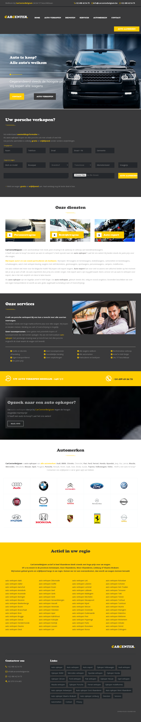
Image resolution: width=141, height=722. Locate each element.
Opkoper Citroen (58, 679)
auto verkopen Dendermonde (17, 623)
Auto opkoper (57, 667)
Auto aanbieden (127, 29)
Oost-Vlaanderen (68, 568)
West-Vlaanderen (84, 568)
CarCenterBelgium (24, 3)
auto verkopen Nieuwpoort (83, 600)
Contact (116, 18)
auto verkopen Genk (47, 593)
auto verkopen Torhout (115, 600)
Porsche (48, 466)
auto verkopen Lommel (81, 587)
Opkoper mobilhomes (114, 684)
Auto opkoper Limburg (89, 696)
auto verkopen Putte (80, 623)
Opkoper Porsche (76, 684)
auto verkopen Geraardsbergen (51, 600)
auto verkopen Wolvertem (116, 619)
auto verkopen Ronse (81, 629)
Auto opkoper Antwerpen (61, 690)
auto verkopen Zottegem (116, 629)
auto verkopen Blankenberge (17, 603)
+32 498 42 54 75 (82, 3)
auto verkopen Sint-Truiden (117, 587)
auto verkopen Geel (47, 590)
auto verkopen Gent (47, 597)
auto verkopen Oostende (82, 610)
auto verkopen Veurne (115, 606)
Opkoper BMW (57, 673)
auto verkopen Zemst (114, 626)
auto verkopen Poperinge (82, 619)
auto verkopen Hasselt (48, 603)
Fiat (85, 463)
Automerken (100, 18)
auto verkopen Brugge (14, 616)
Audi (59, 463)
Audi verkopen (124, 667)
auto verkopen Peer (80, 616)
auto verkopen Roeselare (82, 626)
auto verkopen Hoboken (49, 610)
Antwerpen (54, 568)
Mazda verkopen (58, 684)
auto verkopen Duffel (47, 584)
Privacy (79, 702)
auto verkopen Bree (13, 613)
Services (84, 18)
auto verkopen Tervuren (115, 590)
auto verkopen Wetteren (116, 616)
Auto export (79, 268)
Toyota (91, 466)
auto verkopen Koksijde (48, 619)
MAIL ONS (15, 424)
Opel (34, 466)
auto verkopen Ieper (47, 613)
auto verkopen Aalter (13, 584)
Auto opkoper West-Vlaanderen (118, 690)
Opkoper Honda (113, 673)
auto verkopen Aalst (13, 580)
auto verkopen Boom (14, 606)
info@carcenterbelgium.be (105, 3)
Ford (90, 463)
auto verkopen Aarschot (15, 587)
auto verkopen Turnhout (116, 603)
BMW (64, 463)
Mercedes (10, 466)
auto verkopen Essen (47, 587)
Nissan (28, 466)
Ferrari (96, 463)
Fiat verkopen (90, 679)
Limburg (97, 568)
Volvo (110, 466)
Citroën (70, 463)
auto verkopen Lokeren (81, 584)
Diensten (70, 18)
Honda (102, 463)
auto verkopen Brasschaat (16, 610)
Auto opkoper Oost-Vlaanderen (88, 690)
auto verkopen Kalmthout (49, 616)
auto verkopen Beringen (15, 597)
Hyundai (110, 463)
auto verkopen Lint (80, 580)
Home (37, 18)
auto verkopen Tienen (115, 597)
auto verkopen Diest (13, 629)
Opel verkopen (124, 679)
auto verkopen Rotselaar (116, 580)
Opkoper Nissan (107, 679)
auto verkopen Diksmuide (49, 580)
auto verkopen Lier (46, 629)
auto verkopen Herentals (49, 606)
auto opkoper (12, 137)
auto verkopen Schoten (115, 584)
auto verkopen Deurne (14, 626)
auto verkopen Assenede (15, 593)
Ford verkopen (75, 679)
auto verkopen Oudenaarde (83, 613)
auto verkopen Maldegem (82, 593)
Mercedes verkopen (76, 673)
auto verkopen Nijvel (80, 603)
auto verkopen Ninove (81, 606)
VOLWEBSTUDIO (131, 711)
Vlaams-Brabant (111, 568)
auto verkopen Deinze (14, 619)
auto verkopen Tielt (114, 593)
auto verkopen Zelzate (115, 623)
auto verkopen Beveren (14, 600)
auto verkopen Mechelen (82, 597)
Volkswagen (101, 466)
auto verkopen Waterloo (116, 613)
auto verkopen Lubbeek (82, 590)
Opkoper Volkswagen (105, 667)
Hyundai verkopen (95, 673)
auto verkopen (61, 279)
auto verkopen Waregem (116, 610)
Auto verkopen (52, 18)
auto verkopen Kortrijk (48, 623)
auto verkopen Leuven (48, 626)
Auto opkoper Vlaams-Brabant (63, 696)
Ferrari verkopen (94, 684)
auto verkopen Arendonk (15, 590)
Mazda (132, 463)
